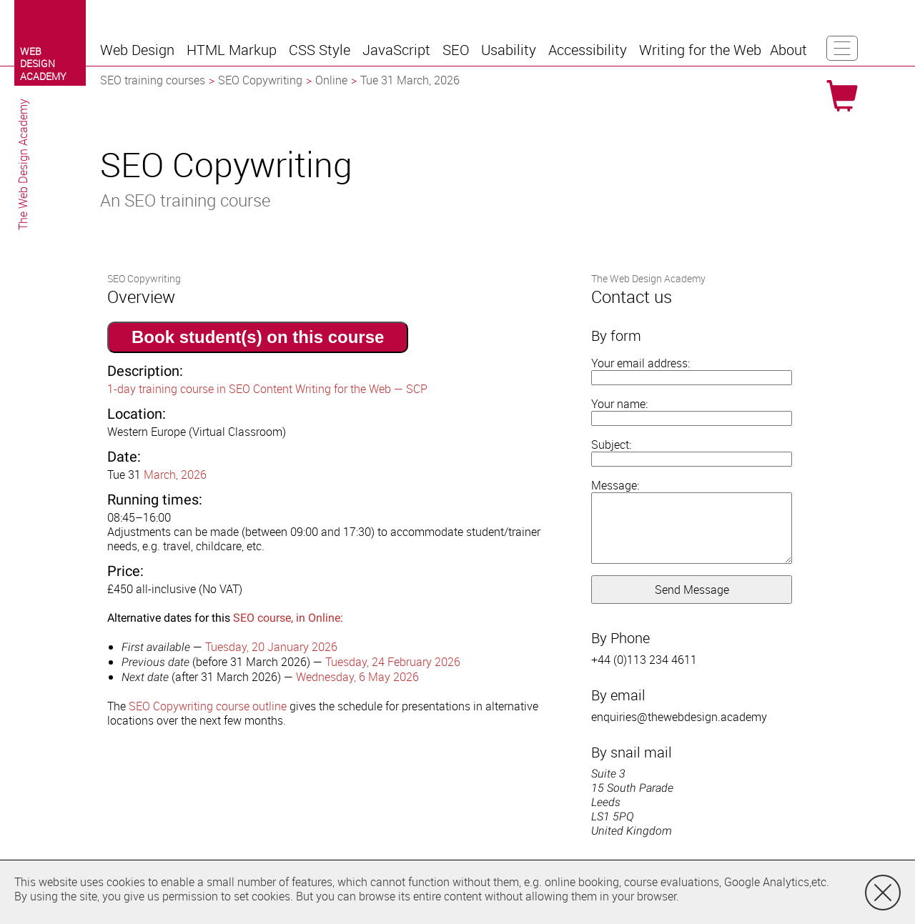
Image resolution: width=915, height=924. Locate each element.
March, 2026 (175, 474)
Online (331, 80)
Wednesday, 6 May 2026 (357, 677)
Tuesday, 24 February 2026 (392, 662)
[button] (139, 50)
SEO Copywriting (260, 80)
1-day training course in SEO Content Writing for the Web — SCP (267, 389)
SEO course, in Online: (288, 618)
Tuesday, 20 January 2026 (271, 647)
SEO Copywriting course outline (208, 706)
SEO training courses (152, 80)
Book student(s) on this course (258, 337)
